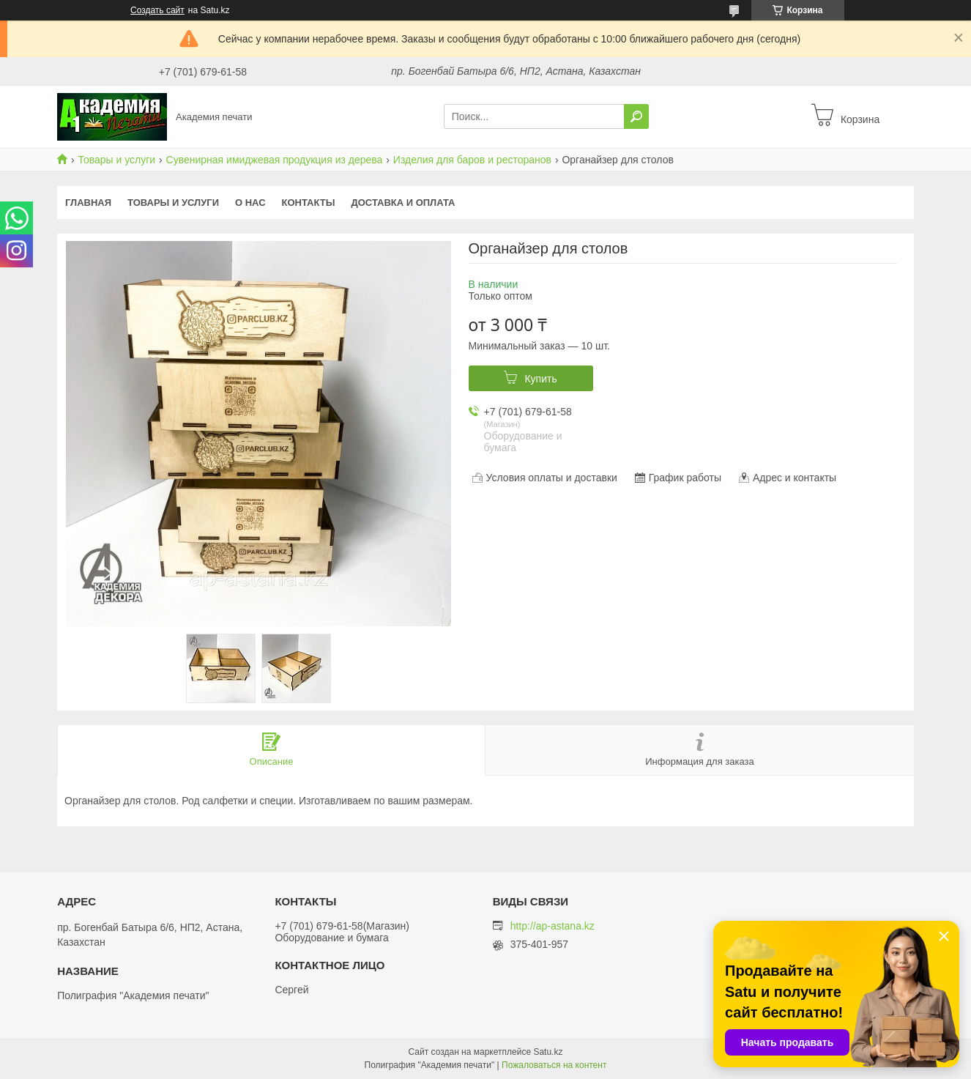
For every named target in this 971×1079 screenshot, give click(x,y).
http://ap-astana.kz (552, 926)
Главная (88, 202)
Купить (540, 379)
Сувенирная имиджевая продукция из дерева (274, 160)
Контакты (308, 202)
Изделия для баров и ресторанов (472, 160)
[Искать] (636, 116)
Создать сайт (157, 10)
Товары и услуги (116, 160)
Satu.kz (547, 1052)
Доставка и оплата (403, 202)
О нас (250, 202)
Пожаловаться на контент (554, 1065)
